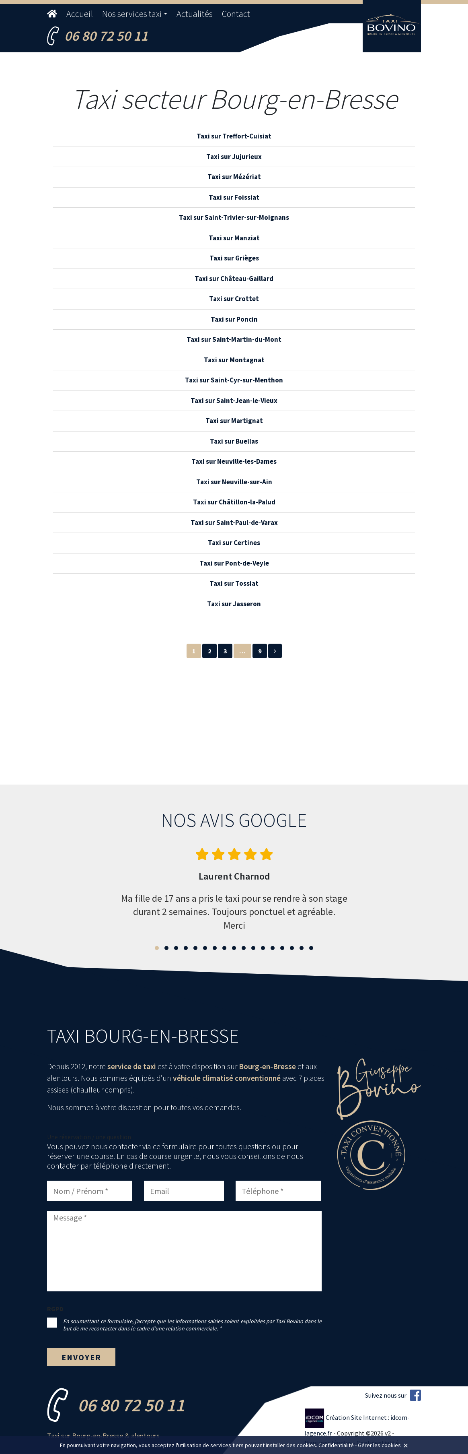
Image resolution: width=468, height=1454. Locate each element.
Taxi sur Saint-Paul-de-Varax (234, 522)
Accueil (79, 13)
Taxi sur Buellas (234, 441)
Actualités (195, 13)
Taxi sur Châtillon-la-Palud (234, 502)
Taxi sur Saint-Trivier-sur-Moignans (234, 217)
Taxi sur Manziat (234, 237)
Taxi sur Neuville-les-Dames (234, 461)
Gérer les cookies (379, 1445)
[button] (157, 948)
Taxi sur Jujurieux (234, 156)
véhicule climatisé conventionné (227, 1078)
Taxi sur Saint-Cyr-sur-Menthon (234, 380)
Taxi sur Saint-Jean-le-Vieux (234, 400)
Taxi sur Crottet (234, 298)
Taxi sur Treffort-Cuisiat (234, 136)
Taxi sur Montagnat (234, 359)
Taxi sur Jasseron (234, 603)
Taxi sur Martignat (234, 420)
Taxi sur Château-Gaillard (234, 278)
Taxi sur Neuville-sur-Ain (234, 481)
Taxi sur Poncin (234, 319)
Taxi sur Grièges (234, 258)
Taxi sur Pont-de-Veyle (234, 563)
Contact (236, 13)
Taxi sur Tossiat (234, 583)
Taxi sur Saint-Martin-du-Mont (234, 339)
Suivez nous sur (393, 1395)
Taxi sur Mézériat (234, 176)
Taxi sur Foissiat (234, 197)
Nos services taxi (132, 13)
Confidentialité (336, 1445)
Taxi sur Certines (234, 542)
